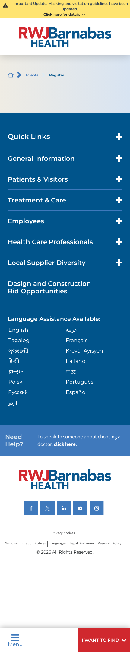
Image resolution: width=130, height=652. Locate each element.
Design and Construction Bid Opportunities (49, 287)
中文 (71, 371)
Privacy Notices (63, 533)
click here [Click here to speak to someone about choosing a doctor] (65, 444)
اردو (12, 402)
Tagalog (19, 340)
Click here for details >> (64, 14)
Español (76, 392)
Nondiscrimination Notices (25, 543)
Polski (16, 382)
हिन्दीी (13, 361)
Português (79, 382)
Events (32, 75)
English (18, 330)
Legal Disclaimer (82, 543)
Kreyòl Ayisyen (84, 350)
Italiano (75, 361)
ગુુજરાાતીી (18, 350)
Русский (18, 392)
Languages (57, 543)
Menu (15, 640)
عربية (71, 330)
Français (76, 340)
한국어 (16, 371)
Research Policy (110, 543)
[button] (104, 640)
